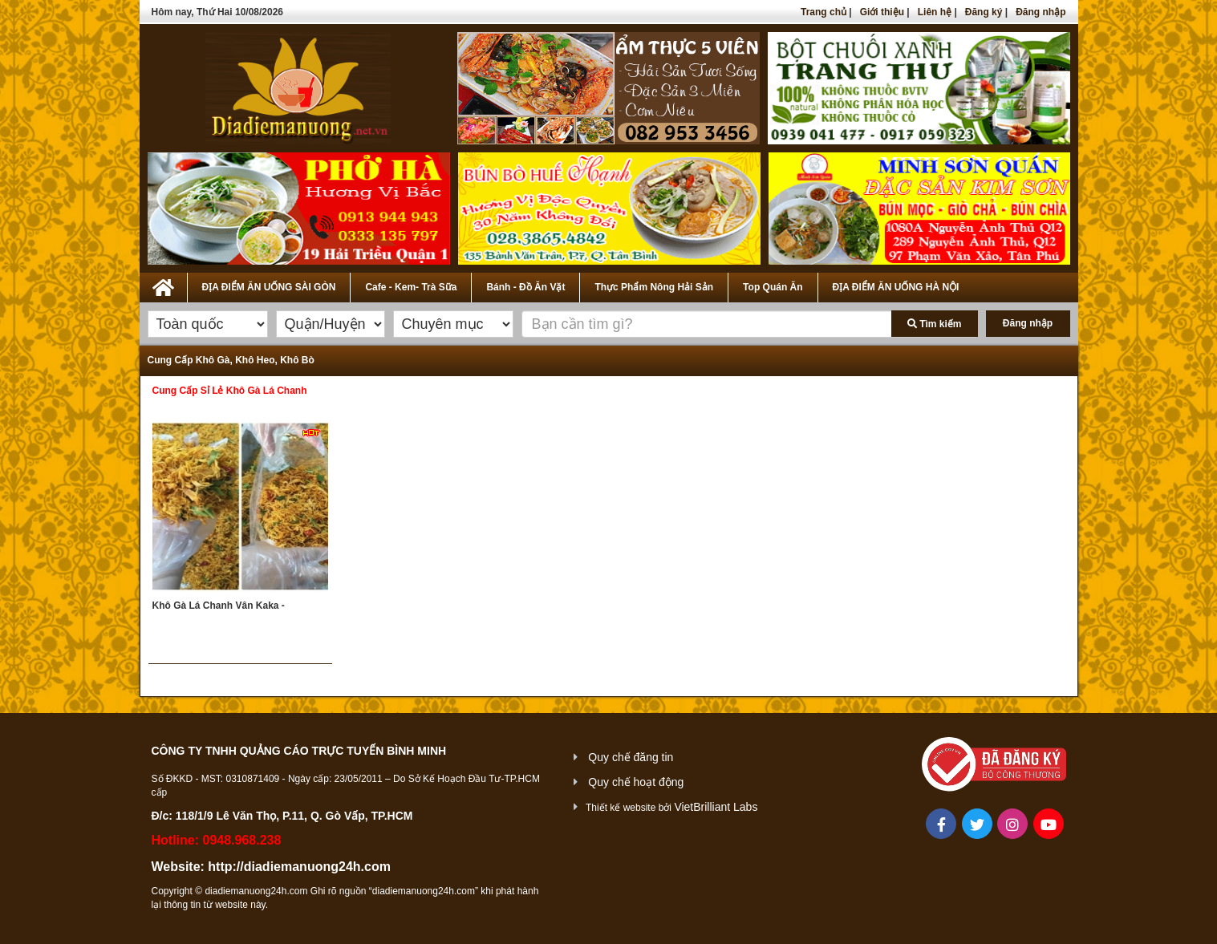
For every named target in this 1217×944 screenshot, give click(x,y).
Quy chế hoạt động (636, 782)
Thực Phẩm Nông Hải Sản (653, 287)
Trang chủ (823, 12)
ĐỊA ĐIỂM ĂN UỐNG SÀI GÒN (269, 287)
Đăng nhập (1040, 12)
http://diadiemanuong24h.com (299, 866)
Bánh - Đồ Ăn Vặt (525, 287)
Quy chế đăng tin (630, 757)
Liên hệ (934, 12)
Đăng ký (984, 12)
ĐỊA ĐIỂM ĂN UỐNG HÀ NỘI (896, 287)
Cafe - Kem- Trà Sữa (410, 287)
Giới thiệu (882, 12)
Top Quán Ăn (772, 287)
